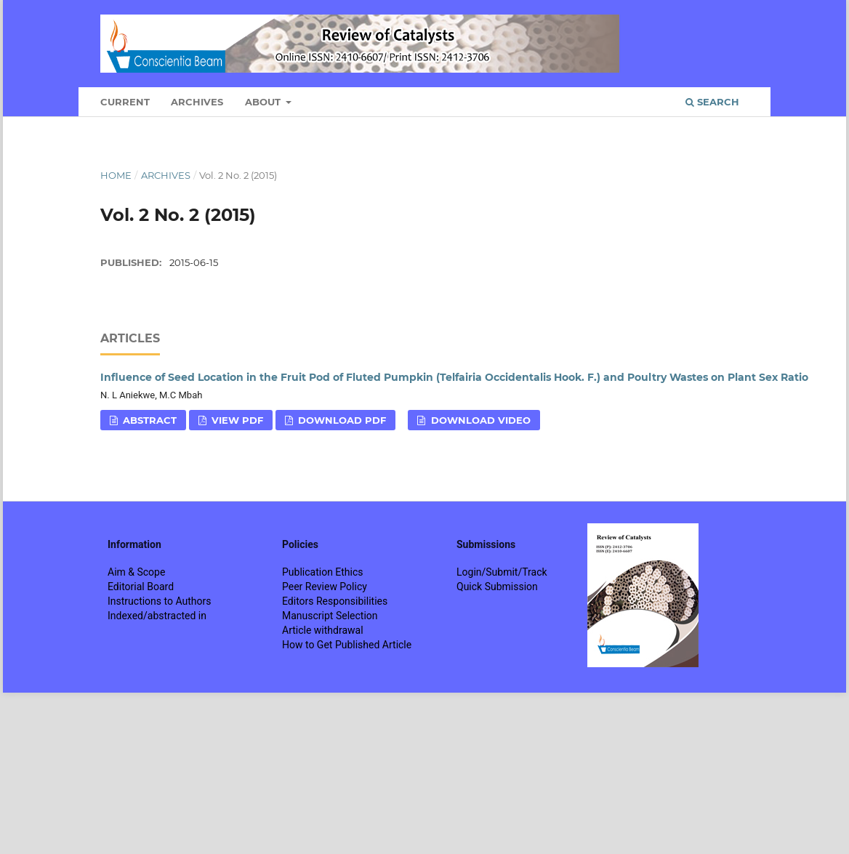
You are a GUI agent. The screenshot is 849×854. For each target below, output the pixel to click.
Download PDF (340, 420)
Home (116, 175)
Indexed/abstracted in (157, 615)
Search (712, 102)
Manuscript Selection (330, 615)
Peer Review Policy (324, 586)
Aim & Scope (136, 572)
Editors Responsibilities (334, 601)
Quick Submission (497, 586)
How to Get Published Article (346, 644)
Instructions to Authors (159, 601)
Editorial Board (141, 586)
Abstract (148, 420)
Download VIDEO (479, 420)
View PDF (236, 420)
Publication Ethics (322, 572)
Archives (197, 102)
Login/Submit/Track (501, 572)
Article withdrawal (322, 630)
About (264, 102)
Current (125, 102)
